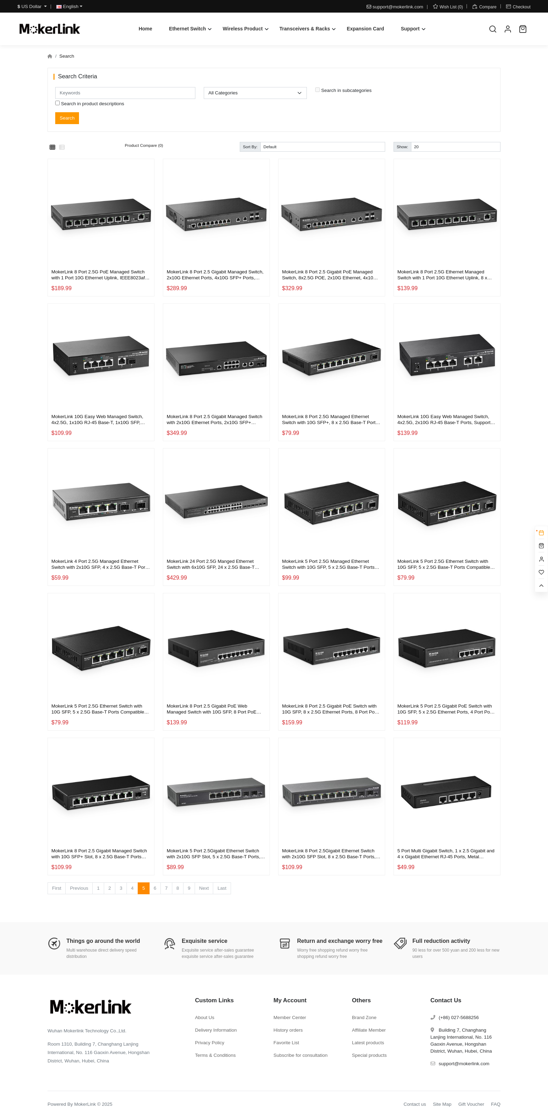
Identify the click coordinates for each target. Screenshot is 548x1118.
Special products (369, 1055)
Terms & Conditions (215, 1055)
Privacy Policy (209, 1042)
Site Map (442, 1104)
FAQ (495, 1104)
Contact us (415, 1104)
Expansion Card (365, 28)
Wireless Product (242, 28)
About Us (204, 1017)
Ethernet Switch (187, 28)
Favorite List (286, 1042)
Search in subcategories (343, 90)
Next (204, 888)
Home (145, 28)
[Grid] (52, 147)
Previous (79, 888)
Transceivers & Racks (305, 28)
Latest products (368, 1042)
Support (410, 28)
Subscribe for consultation (301, 1055)
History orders (288, 1030)
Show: (402, 146)
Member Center (290, 1017)
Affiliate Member (369, 1030)
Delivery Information (216, 1030)
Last (221, 888)
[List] (62, 147)
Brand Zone (364, 1017)
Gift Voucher (471, 1104)
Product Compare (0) (144, 145)
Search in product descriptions (89, 103)
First (56, 888)
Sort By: (250, 146)
